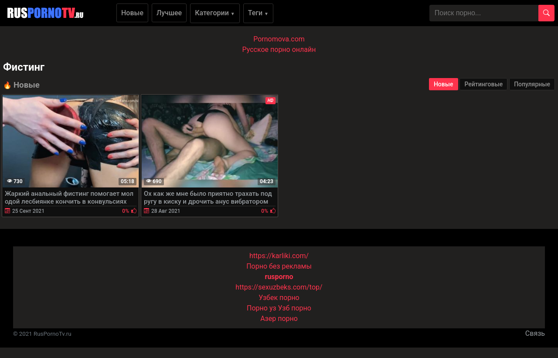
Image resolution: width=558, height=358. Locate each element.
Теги (258, 13)
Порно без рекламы (279, 266)
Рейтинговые (483, 84)
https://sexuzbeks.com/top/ (278, 287)
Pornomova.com (279, 39)
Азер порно (279, 318)
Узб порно (294, 308)
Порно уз (261, 308)
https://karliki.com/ (279, 256)
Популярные (532, 84)
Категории (215, 13)
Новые (132, 13)
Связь (535, 333)
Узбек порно (279, 297)
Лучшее (169, 13)
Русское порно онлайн (279, 49)
